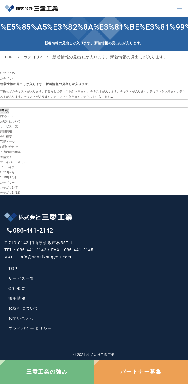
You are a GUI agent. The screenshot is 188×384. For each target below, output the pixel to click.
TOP (13, 268)
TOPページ (7, 141)
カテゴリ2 (7, 187)
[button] (179, 8)
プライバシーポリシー (15, 162)
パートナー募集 (141, 372)
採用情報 (6, 131)
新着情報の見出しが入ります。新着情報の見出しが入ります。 (45, 84)
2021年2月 (7, 172)
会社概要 (6, 136)
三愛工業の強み (47, 372)
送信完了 (6, 157)
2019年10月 (8, 177)
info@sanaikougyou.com (45, 257)
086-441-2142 (32, 250)
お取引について (10, 121)
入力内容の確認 (10, 151)
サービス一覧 (9, 126)
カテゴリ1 (7, 192)
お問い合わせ (9, 146)
